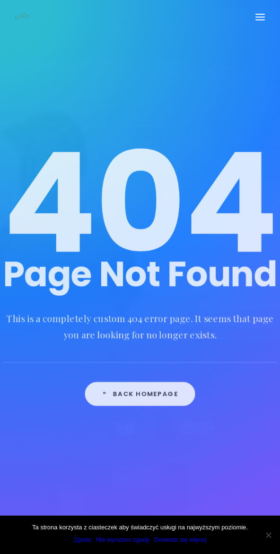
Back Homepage (140, 330)
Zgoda (82, 539)
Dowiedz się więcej (180, 539)
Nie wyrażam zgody (122, 539)
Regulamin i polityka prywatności (91, 347)
